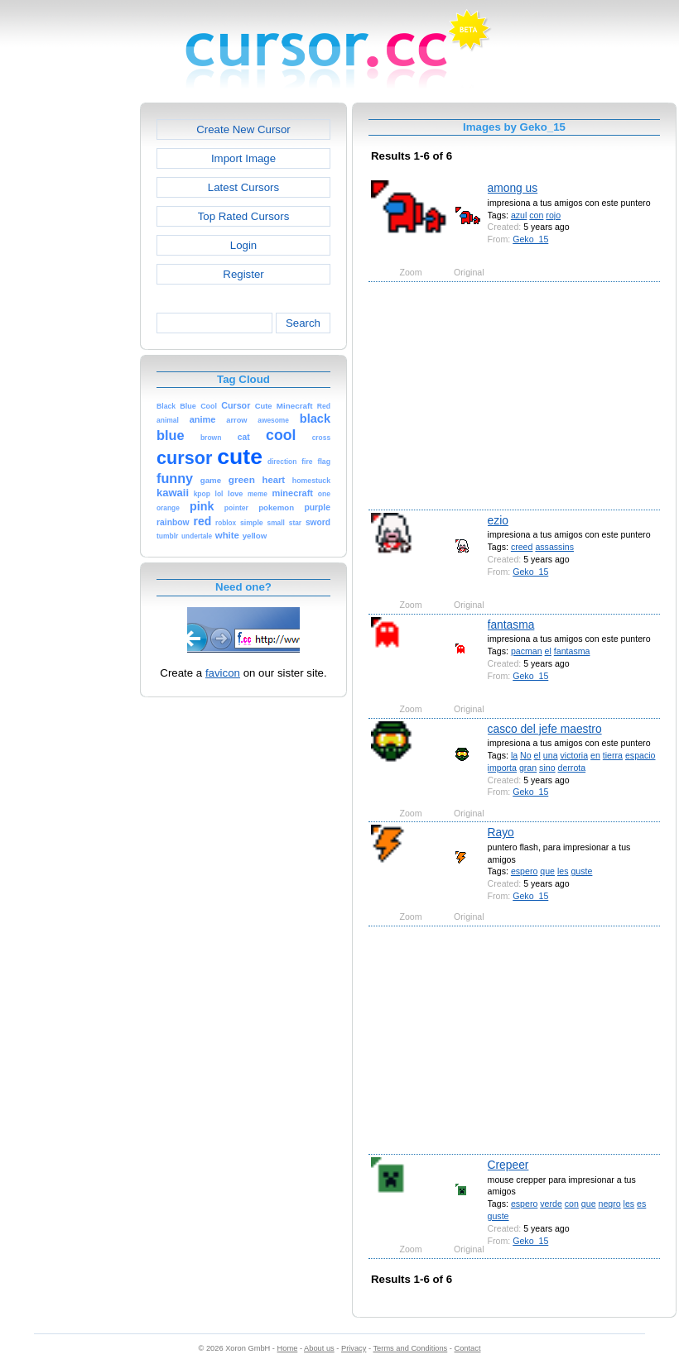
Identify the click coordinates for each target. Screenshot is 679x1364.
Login (243, 245)
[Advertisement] (68, 351)
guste (581, 871)
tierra (613, 755)
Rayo (501, 832)
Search (303, 323)
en (595, 755)
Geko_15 (530, 239)
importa (502, 768)
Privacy (353, 1348)
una (550, 755)
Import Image (243, 158)
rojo (553, 215)
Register (243, 274)
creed (522, 547)
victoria (574, 755)
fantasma (511, 624)
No (526, 755)
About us (319, 1348)
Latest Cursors (243, 187)
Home (287, 1348)
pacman (526, 651)
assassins (554, 547)
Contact (468, 1348)
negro (610, 1203)
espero (524, 871)
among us (513, 187)
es (641, 1203)
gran (528, 768)
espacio (640, 755)
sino (547, 768)
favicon (222, 673)
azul (519, 215)
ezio (498, 520)
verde (551, 1203)
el (548, 651)
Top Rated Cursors (244, 216)
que (547, 871)
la (514, 755)
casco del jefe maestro (545, 728)
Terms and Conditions (410, 1348)
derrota (572, 768)
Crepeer (508, 1164)
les (563, 871)
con (536, 215)
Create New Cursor (243, 129)
